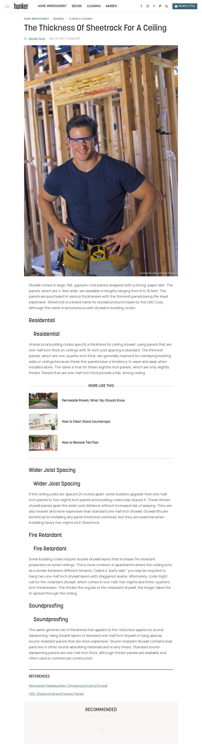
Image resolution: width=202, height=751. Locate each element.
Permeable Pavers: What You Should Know (93, 401)
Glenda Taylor (36, 38)
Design (77, 6)
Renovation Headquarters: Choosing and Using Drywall (68, 685)
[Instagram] (147, 6)
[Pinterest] (154, 6)
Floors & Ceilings (81, 19)
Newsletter (185, 6)
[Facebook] (141, 6)
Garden (111, 6)
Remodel (59, 19)
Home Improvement (52, 6)
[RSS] (166, 6)
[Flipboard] (160, 6)
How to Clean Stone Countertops (86, 422)
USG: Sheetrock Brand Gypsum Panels (56, 693)
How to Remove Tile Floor (80, 443)
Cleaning (94, 6)
